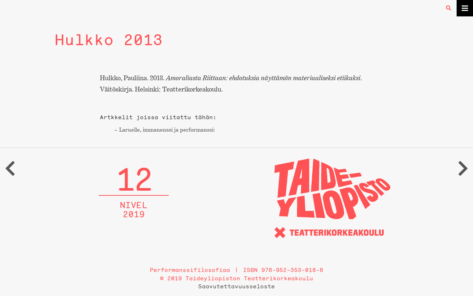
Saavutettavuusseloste (236, 286)
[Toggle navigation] (465, 8)
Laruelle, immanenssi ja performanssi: (167, 129)
